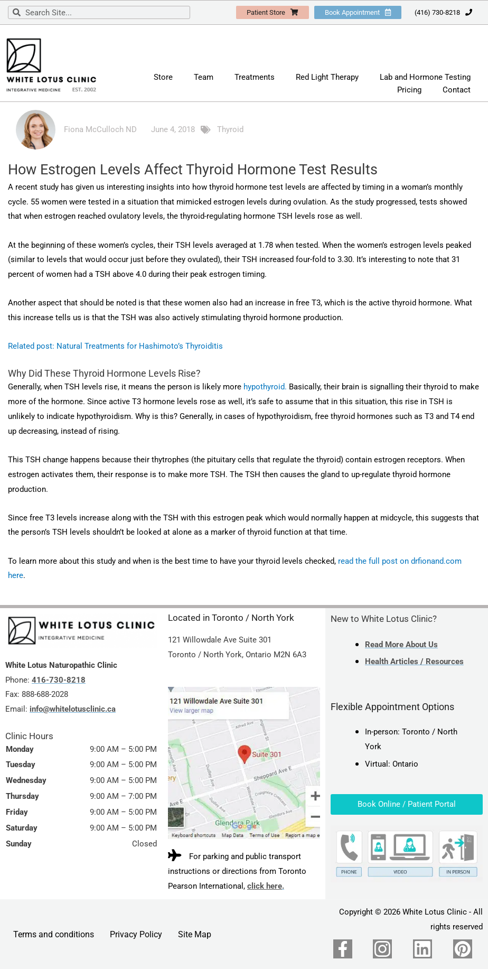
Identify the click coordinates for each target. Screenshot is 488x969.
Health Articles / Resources (414, 661)
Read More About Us (401, 644)
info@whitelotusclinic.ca (73, 709)
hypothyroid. (265, 387)
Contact (457, 90)
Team (203, 77)
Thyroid (230, 129)
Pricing (409, 90)
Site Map (194, 934)
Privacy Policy (136, 934)
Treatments (254, 77)
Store (163, 77)
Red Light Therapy (327, 77)
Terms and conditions (53, 934)
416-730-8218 (59, 680)
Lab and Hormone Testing (425, 77)
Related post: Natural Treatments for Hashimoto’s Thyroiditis (115, 346)
